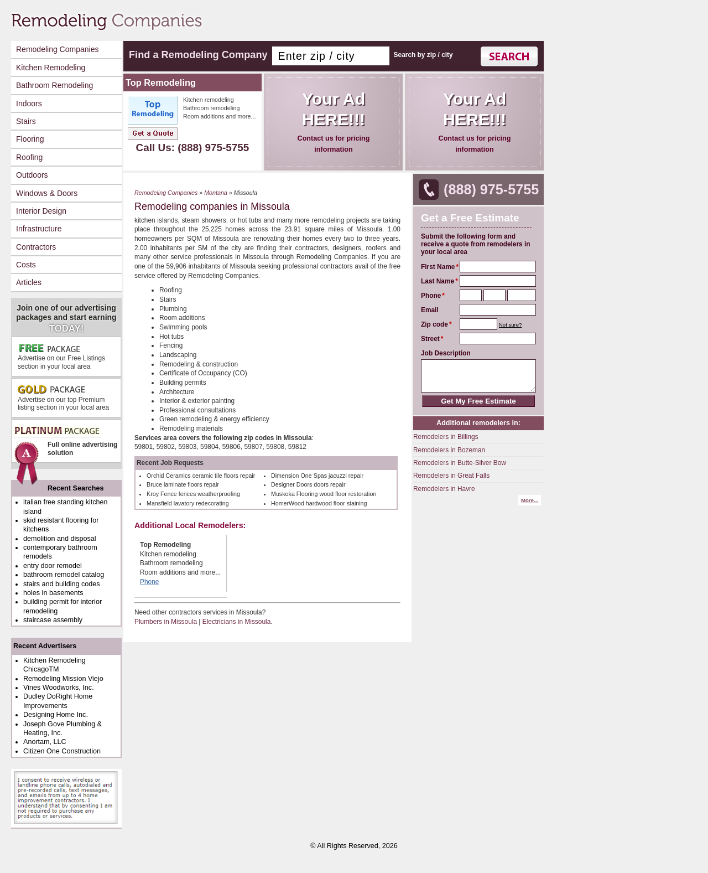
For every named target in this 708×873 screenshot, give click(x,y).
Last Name (437, 281)
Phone (431, 295)
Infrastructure (38, 228)
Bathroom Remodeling (54, 85)
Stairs (26, 121)
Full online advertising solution (65, 444)
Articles (28, 282)
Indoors (29, 103)
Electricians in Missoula (236, 622)
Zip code (434, 324)
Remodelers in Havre (444, 489)
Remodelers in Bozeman (449, 450)
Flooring (30, 139)
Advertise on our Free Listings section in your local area (61, 356)
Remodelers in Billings (445, 437)
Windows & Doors (46, 193)
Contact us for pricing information (333, 121)
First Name (438, 267)
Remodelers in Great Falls (451, 475)
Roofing (29, 157)
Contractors (36, 246)
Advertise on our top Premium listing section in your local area (63, 398)
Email (430, 310)
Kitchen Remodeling (50, 67)
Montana (215, 192)
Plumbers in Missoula (165, 622)
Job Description (446, 353)
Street (430, 339)
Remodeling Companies (57, 49)
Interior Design (41, 210)
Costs (26, 264)
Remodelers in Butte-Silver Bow (459, 463)
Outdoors (32, 175)
